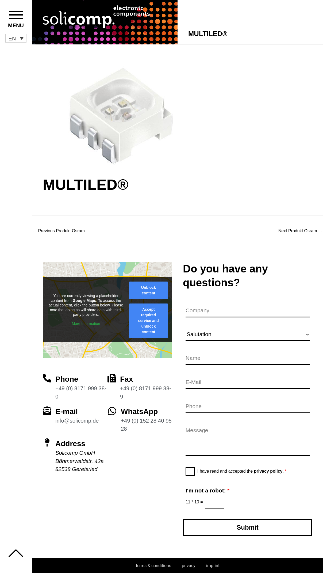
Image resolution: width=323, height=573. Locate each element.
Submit (247, 527)
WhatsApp (139, 411)
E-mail (66, 411)
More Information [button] (86, 323)
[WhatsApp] (112, 411)
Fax (126, 379)
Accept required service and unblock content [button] (148, 320)
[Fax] (111, 378)
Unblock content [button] (148, 290)
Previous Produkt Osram (59, 231)
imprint (213, 565)
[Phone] (47, 378)
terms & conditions (153, 565)
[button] (15, 38)
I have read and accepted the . (242, 471)
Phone (66, 379)
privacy (188, 565)
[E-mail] (47, 410)
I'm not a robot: (207, 490)
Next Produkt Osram (300, 231)
